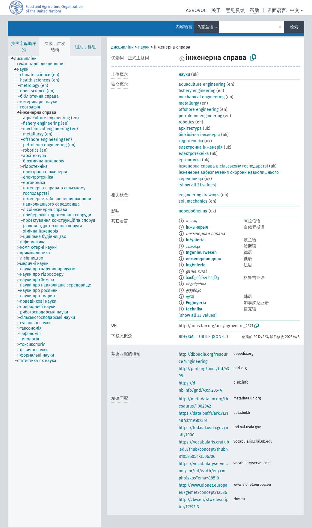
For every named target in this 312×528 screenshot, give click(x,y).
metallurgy (189, 103)
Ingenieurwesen (201, 252)
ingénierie (196, 265)
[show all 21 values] (197, 185)
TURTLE (203, 336)
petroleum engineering (200, 115)
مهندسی (193, 246)
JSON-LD (220, 336)
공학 (190, 296)
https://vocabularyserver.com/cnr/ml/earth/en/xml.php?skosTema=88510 (204, 471)
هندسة (191, 221)
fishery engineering (197, 90)
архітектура (190, 128)
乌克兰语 (205, 27)
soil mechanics (193, 201)
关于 (216, 10)
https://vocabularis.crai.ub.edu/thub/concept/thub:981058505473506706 (204, 449)
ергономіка (190, 159)
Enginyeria (196, 302)
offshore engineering (198, 109)
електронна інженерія (201, 147)
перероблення (193, 211)
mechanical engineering (201, 96)
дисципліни (122, 47)
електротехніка (194, 153)
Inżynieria (195, 239)
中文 (294, 10)
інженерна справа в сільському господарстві (223, 166)
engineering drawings (199, 194)
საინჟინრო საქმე (202, 277)
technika (194, 309)
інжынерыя (197, 227)
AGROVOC (196, 10)
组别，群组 (85, 46)
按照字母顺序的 (23, 46)
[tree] (54, 291)
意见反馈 (235, 10)
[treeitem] (28, 58)
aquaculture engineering (202, 84)
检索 (294, 27)
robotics (186, 122)
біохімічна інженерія (199, 134)
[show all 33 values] (198, 315)
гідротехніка (191, 141)
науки (144, 47)
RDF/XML (187, 336)
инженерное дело (203, 258)
